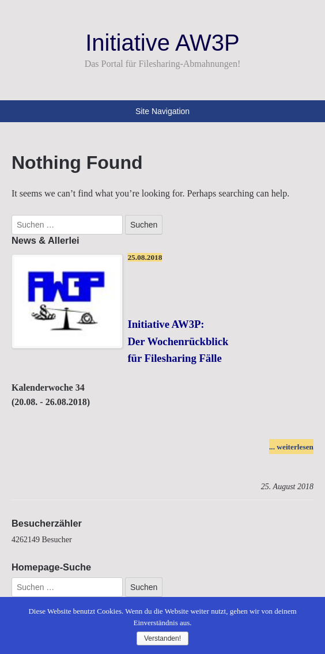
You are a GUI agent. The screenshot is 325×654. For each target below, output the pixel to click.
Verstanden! (162, 638)
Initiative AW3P (162, 42)
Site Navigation (162, 111)
